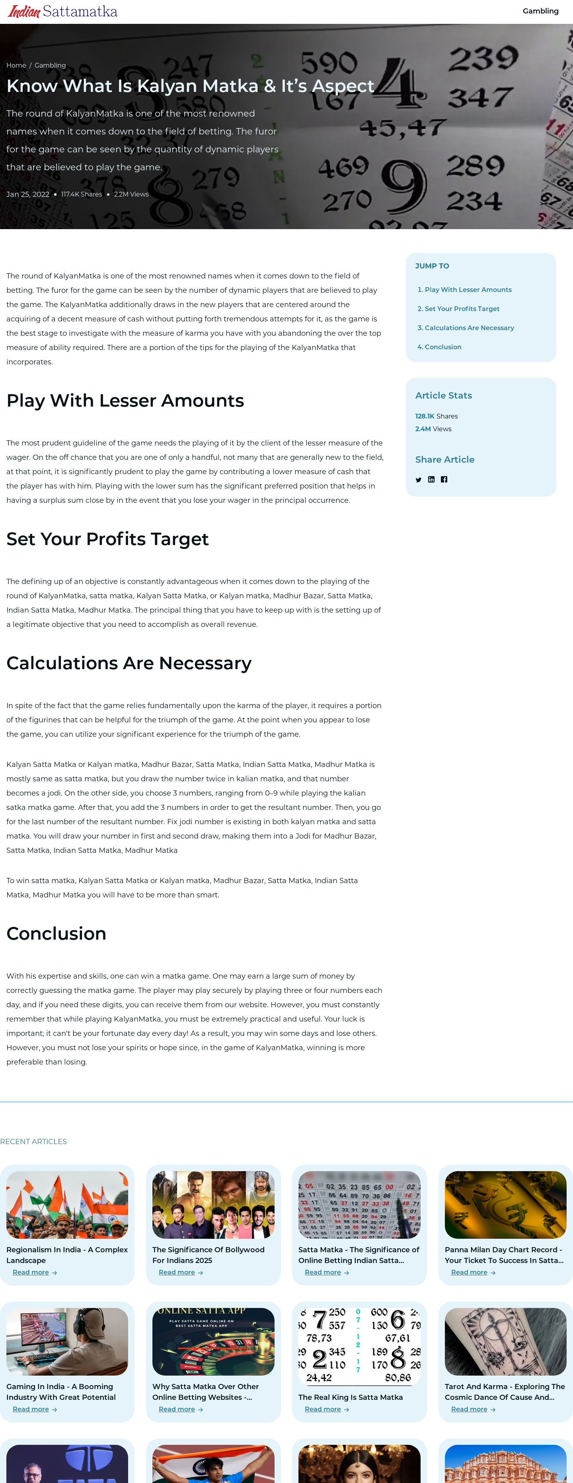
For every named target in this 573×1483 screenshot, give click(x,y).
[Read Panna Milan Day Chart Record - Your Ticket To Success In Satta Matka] (506, 1225)
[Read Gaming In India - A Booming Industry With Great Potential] (67, 1362)
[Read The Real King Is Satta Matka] (359, 1362)
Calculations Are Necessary (469, 328)
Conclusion (443, 347)
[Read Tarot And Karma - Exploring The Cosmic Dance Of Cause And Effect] (506, 1362)
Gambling (541, 12)
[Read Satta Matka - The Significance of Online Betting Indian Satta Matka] (359, 1225)
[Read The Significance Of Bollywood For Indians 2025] (213, 1225)
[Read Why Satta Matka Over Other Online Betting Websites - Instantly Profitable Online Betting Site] (213, 1362)
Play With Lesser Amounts (468, 290)
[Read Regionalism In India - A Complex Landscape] (67, 1225)
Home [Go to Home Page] (16, 65)
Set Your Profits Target (462, 309)
